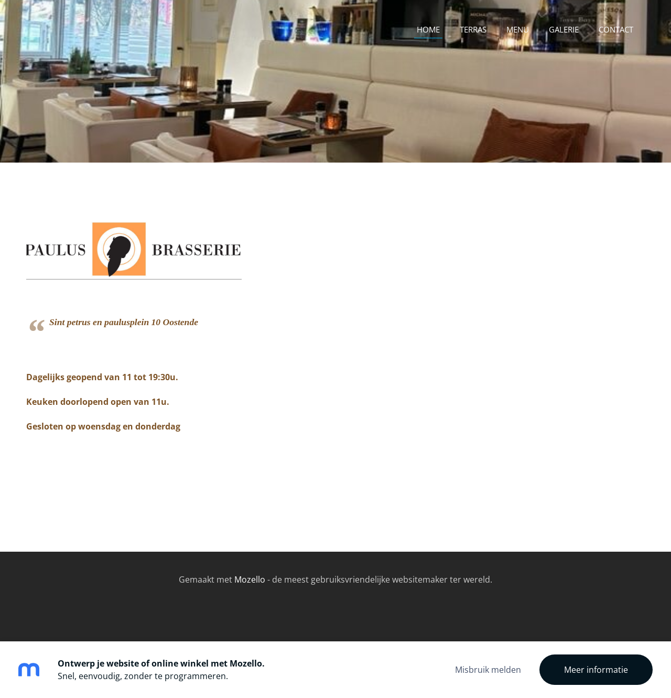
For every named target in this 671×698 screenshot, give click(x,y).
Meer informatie (596, 669)
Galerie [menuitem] (564, 29)
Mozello (249, 579)
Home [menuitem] (428, 29)
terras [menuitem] (473, 29)
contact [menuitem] (616, 29)
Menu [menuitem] (517, 29)
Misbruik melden (488, 669)
